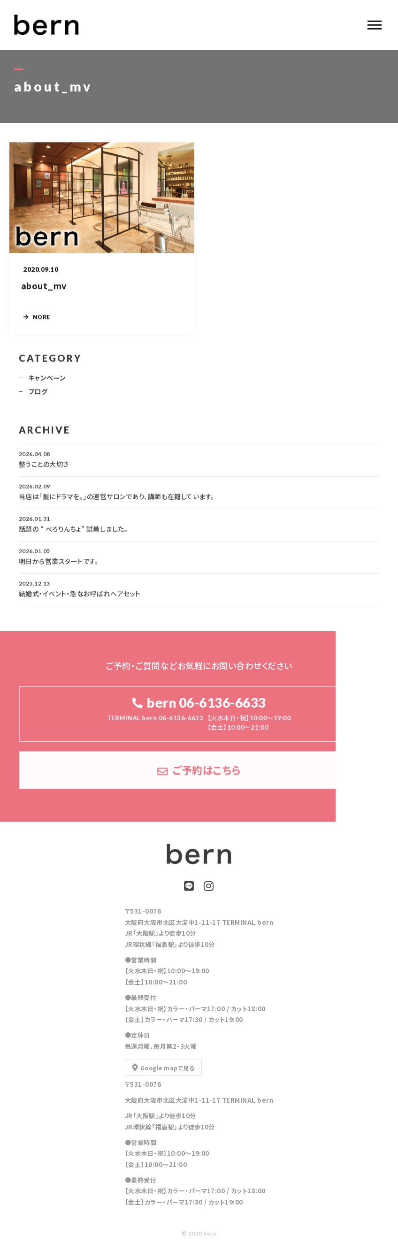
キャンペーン (47, 382)
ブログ (37, 395)
